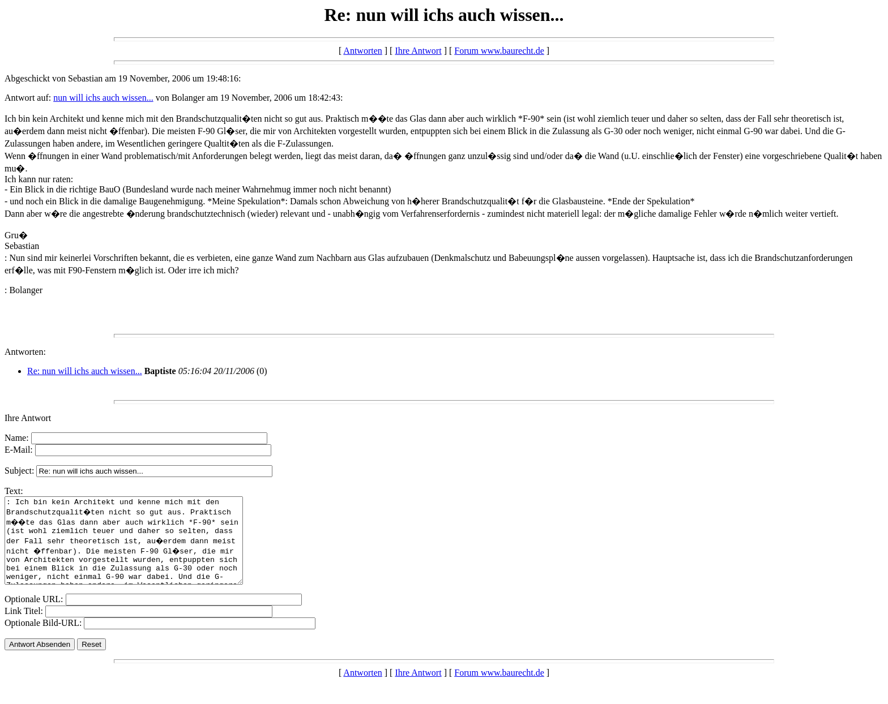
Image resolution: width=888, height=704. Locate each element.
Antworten (362, 50)
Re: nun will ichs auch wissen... (84, 371)
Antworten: (25, 352)
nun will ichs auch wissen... (103, 97)
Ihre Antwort (418, 50)
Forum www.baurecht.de (499, 50)
